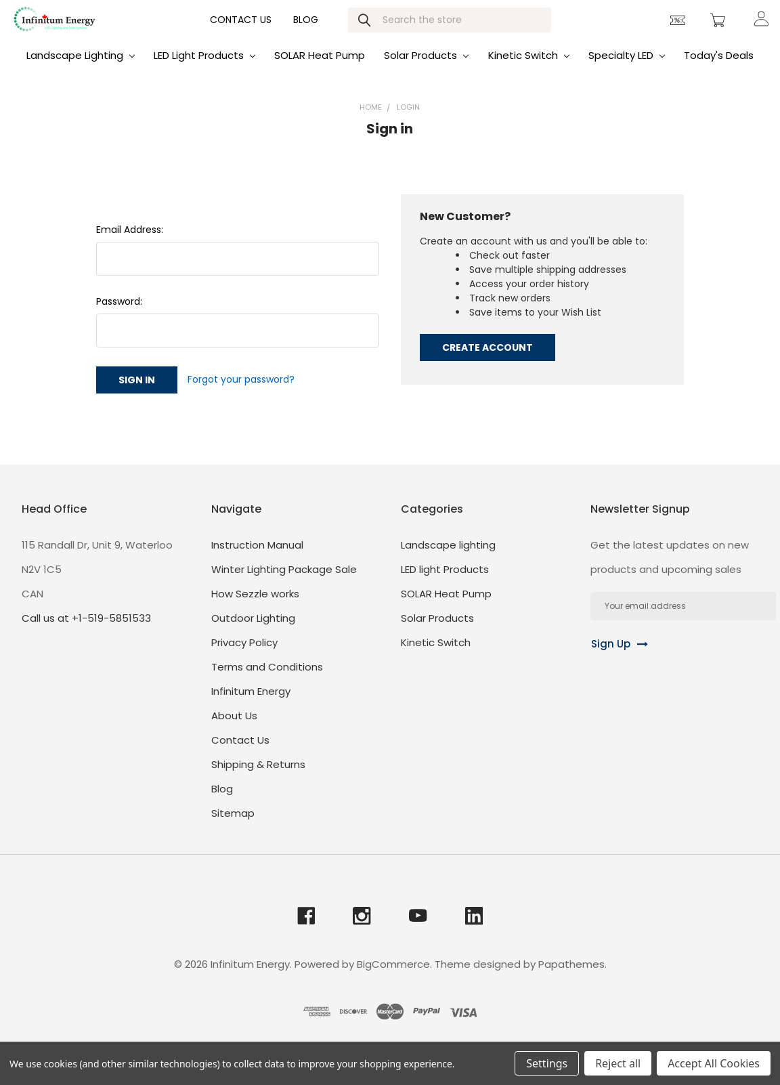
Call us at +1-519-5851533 (86, 631)
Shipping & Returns (258, 778)
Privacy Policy (244, 656)
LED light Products (204, 69)
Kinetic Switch (528, 69)
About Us (234, 729)
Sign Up (610, 657)
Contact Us (241, 31)
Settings (546, 1063)
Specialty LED (626, 69)
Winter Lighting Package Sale (284, 583)
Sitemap (233, 827)
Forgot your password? (241, 393)
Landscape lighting (80, 69)
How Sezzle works (255, 607)
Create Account (487, 361)
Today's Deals (719, 69)
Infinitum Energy (250, 705)
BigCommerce (393, 978)
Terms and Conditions (267, 680)
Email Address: (129, 243)
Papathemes (571, 978)
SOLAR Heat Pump (319, 69)
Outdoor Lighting (253, 631)
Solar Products (426, 69)
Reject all (618, 1063)
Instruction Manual (257, 558)
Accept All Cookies (714, 1063)
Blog (305, 31)
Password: (119, 315)
